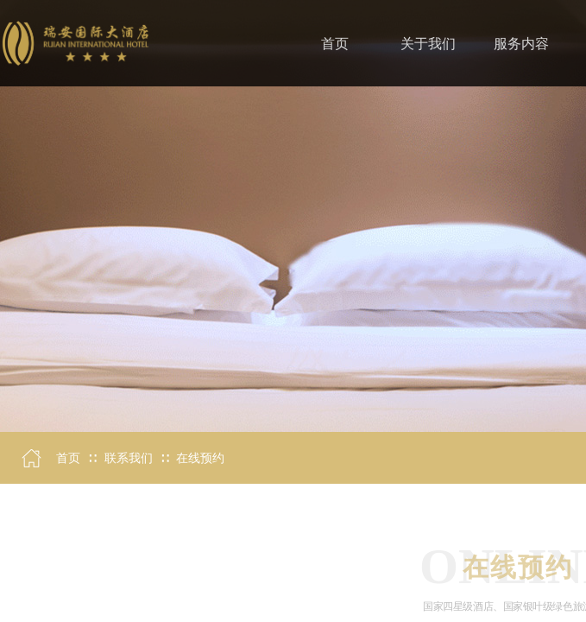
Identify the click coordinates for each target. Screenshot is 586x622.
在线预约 (200, 458)
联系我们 (128, 458)
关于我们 (428, 43)
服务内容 (521, 43)
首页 (68, 458)
